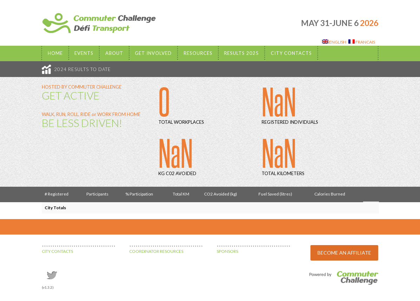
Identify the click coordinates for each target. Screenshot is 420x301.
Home (55, 53)
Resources (198, 53)
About (114, 53)
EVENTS (83, 53)
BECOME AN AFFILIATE (344, 253)
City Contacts (291, 53)
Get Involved (153, 53)
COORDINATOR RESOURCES (156, 251)
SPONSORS (227, 251)
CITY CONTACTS (57, 251)
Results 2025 (241, 53)
